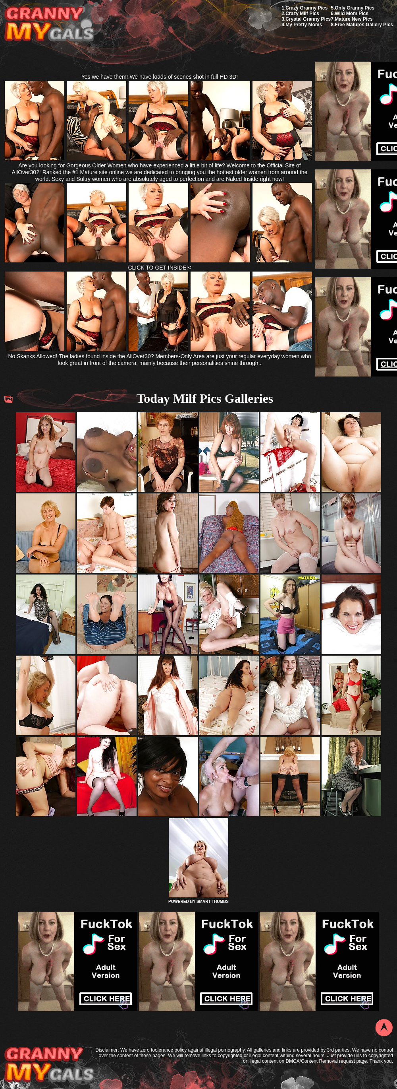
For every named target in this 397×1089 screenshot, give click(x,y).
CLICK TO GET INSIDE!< (159, 267)
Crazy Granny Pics (306, 8)
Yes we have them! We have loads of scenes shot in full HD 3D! (159, 77)
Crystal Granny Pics (308, 19)
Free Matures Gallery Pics (364, 24)
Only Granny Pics (354, 8)
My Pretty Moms (303, 24)
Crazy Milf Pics (302, 13)
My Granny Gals (49, 24)
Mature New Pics (353, 19)
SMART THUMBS (213, 901)
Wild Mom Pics (351, 13)
